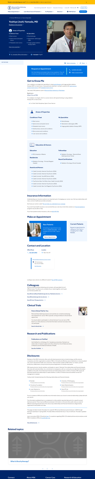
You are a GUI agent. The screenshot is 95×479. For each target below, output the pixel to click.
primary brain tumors (32, 87)
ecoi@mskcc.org (45, 418)
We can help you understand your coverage (54, 203)
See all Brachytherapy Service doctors (37, 297)
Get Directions (38, 266)
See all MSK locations (57, 280)
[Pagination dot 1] (47, 468)
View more (15, 47)
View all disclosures (32, 422)
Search (83, 8)
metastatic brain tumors (47, 87)
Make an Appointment (50, 237)
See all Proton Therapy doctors (35, 300)
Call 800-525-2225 (76, 69)
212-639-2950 (33, 252)
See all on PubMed (36, 348)
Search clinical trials (36, 326)
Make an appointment (77, 72)
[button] (49, 7)
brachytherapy (57, 84)
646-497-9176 (55, 211)
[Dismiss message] (86, 2)
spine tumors (73, 86)
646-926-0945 (34, 2)
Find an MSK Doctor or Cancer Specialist (21, 18)
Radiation (16, 25)
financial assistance (80, 207)
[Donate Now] (83, 11)
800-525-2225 (53, 229)
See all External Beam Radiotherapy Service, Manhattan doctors (43, 293)
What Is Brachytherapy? (20, 461)
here (47, 416)
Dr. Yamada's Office (19, 54)
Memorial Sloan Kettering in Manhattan (55, 90)
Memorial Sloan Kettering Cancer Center (42, 259)
